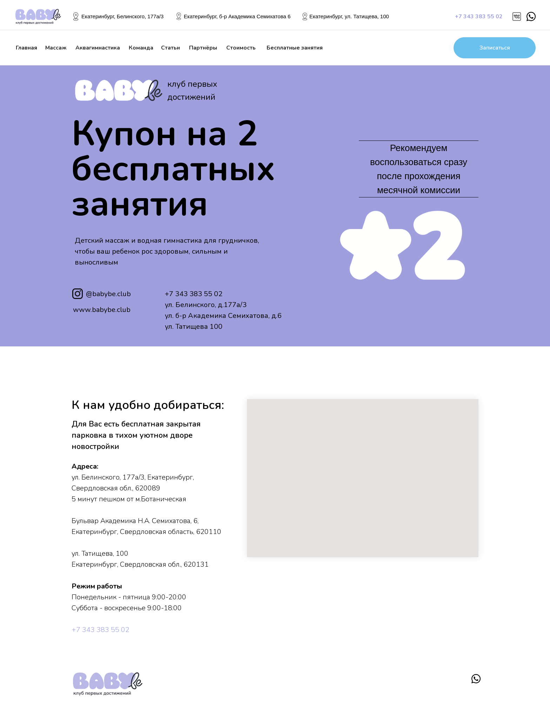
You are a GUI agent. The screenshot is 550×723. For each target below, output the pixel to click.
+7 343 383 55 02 (193, 294)
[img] (517, 16)
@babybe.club (108, 294)
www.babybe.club (101, 309)
